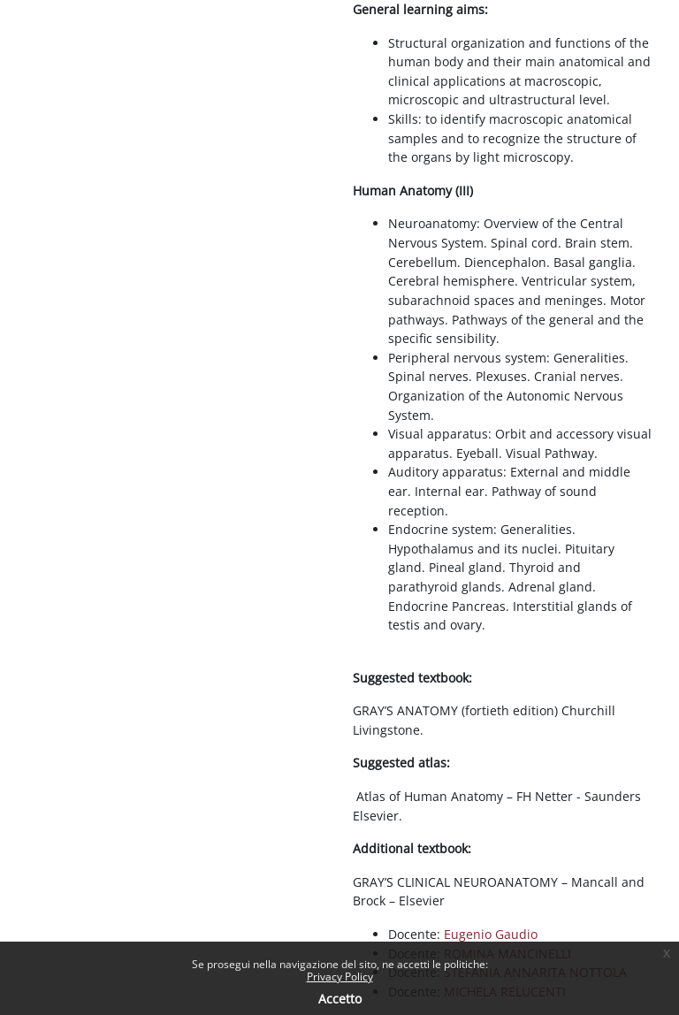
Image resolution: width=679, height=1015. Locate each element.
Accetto (340, 998)
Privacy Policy (340, 976)
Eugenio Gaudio (491, 934)
